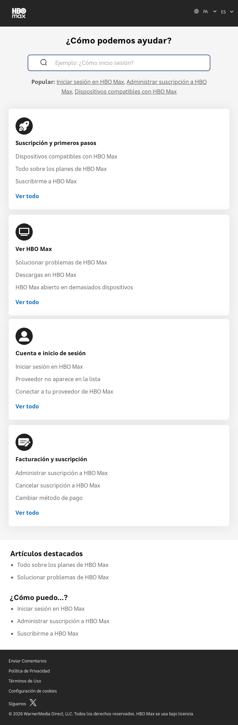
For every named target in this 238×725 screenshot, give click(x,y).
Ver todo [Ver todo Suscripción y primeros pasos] (27, 196)
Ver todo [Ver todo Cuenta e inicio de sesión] (27, 406)
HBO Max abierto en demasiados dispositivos (74, 287)
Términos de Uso (25, 681)
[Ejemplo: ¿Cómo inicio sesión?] (128, 64)
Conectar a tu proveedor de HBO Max (64, 391)
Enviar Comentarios (28, 661)
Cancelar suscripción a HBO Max (58, 485)
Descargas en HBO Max (46, 275)
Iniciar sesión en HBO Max (90, 82)
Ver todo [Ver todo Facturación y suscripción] (27, 512)
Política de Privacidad (29, 671)
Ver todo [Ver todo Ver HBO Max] (27, 302)
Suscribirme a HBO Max (46, 181)
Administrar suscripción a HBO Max (62, 473)
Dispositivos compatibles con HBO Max (126, 91)
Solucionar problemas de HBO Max (61, 262)
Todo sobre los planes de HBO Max (61, 169)
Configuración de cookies (33, 691)
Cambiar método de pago (49, 498)
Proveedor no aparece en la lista (58, 379)
